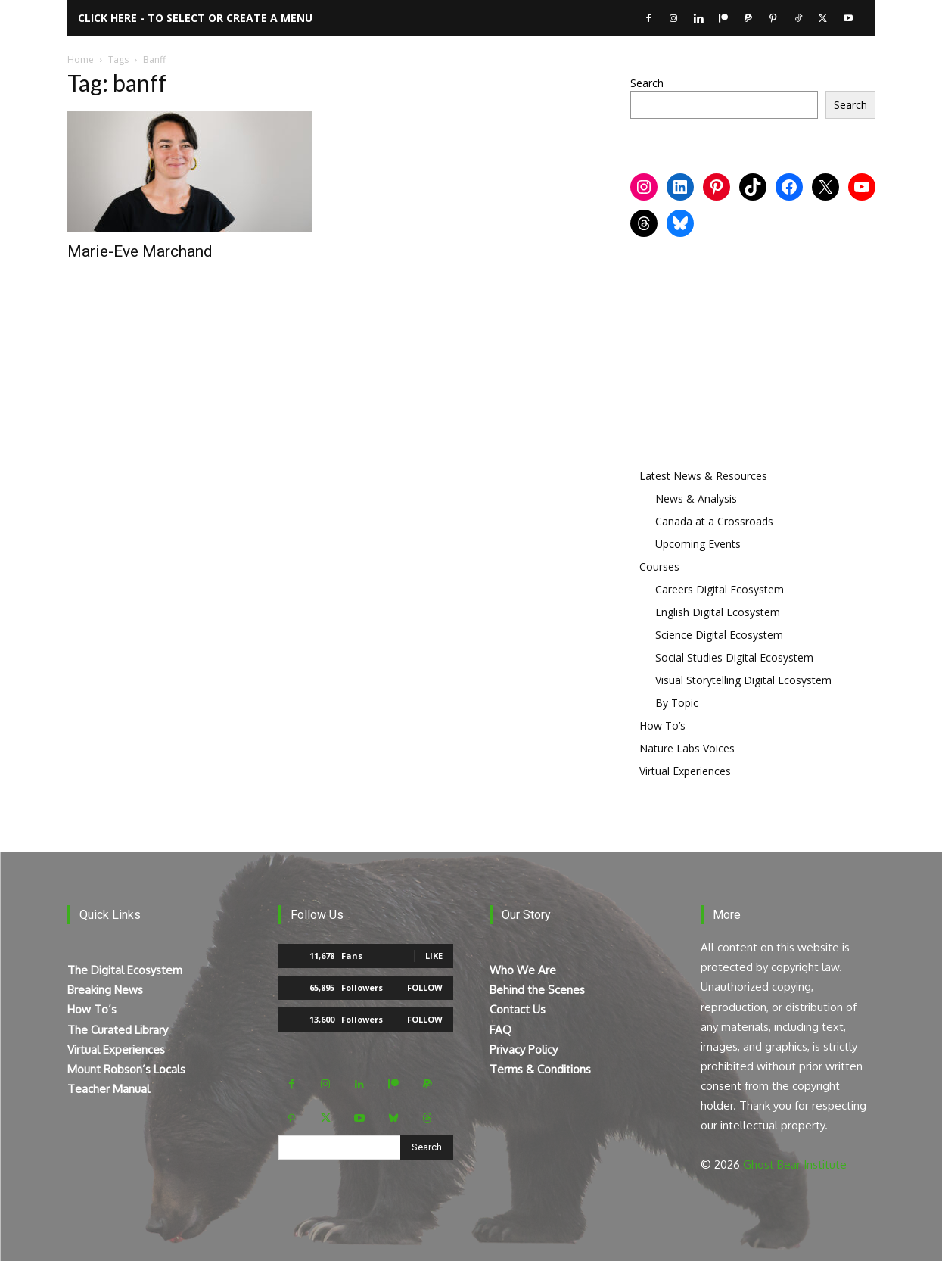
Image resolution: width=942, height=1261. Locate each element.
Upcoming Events (698, 544)
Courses (659, 566)
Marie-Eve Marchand (140, 251)
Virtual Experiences (685, 771)
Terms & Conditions (540, 1069)
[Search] (426, 1147)
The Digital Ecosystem (124, 970)
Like (434, 955)
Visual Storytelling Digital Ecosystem (743, 680)
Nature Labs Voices (687, 748)
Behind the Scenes (537, 989)
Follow (425, 987)
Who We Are (523, 970)
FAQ (500, 1030)
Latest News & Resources (703, 476)
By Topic (676, 703)
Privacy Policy (524, 1049)
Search (647, 83)
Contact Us (518, 1009)
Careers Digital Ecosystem (719, 589)
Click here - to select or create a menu (195, 18)
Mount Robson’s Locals (126, 1069)
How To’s (662, 725)
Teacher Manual (108, 1089)
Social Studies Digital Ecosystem (734, 657)
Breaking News (105, 989)
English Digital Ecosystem (717, 612)
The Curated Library (117, 1030)
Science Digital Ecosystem (719, 634)
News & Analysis (696, 498)
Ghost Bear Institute (795, 1164)
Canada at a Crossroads (714, 521)
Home (80, 59)
